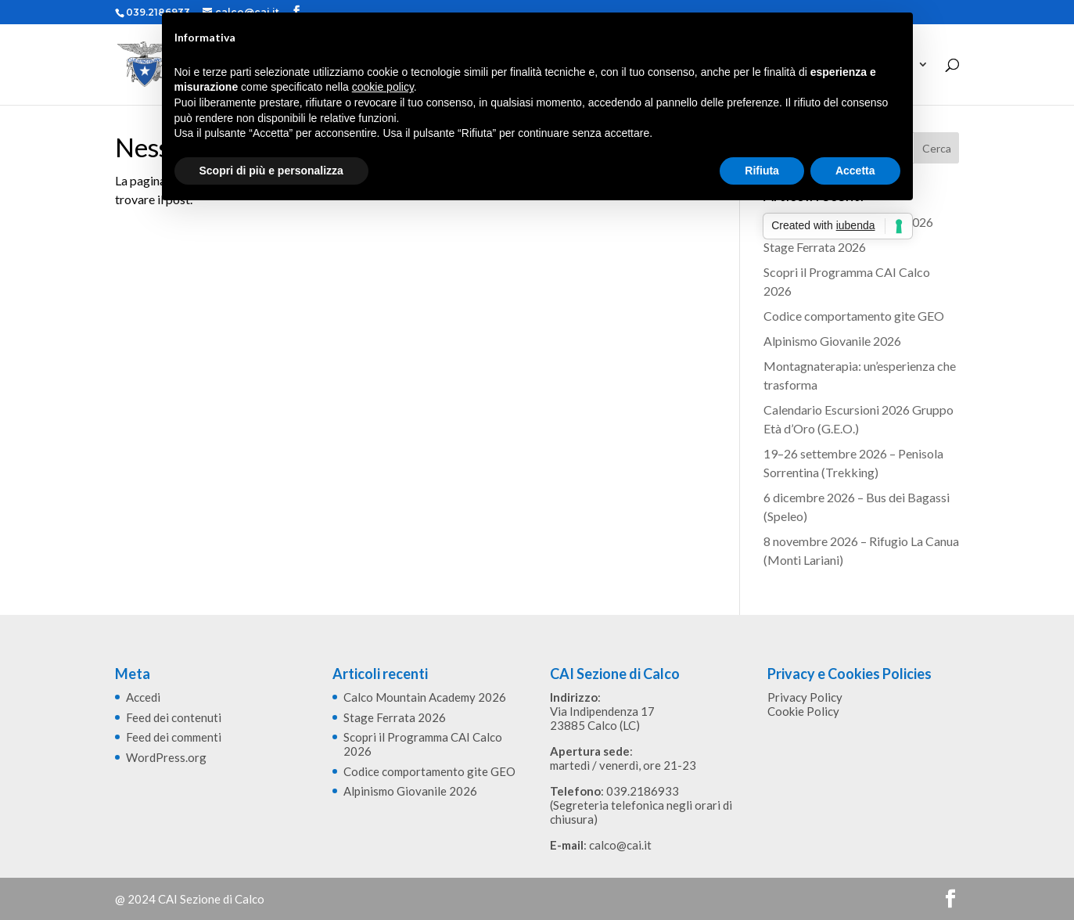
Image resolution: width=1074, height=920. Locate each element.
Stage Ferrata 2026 (814, 246)
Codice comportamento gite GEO (853, 315)
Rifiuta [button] (762, 170)
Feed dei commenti (173, 737)
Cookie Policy (803, 711)
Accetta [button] (855, 170)
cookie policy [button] (383, 87)
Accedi (143, 697)
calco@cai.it (620, 845)
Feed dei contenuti (173, 717)
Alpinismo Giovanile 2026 (832, 340)
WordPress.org (166, 757)
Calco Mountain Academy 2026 (424, 697)
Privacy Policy (804, 697)
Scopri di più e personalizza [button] (271, 170)
